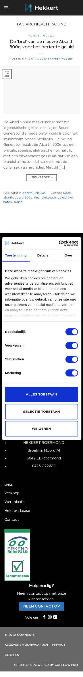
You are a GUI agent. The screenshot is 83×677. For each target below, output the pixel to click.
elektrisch (48, 197)
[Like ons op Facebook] (44, 617)
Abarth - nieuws (41, 35)
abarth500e (23, 197)
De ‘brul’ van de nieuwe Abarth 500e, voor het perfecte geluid (42, 44)
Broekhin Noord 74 (43, 450)
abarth (8, 197)
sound (18, 202)
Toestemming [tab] (16, 255)
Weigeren (41, 428)
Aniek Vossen (62, 58)
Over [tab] (68, 255)
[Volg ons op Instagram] (49, 617)
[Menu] (6, 7)
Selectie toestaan (41, 411)
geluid (62, 197)
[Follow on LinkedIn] (55, 617)
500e (67, 193)
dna (37, 197)
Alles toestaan (41, 394)
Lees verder (41, 177)
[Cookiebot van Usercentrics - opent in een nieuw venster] (59, 243)
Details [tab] (42, 255)
